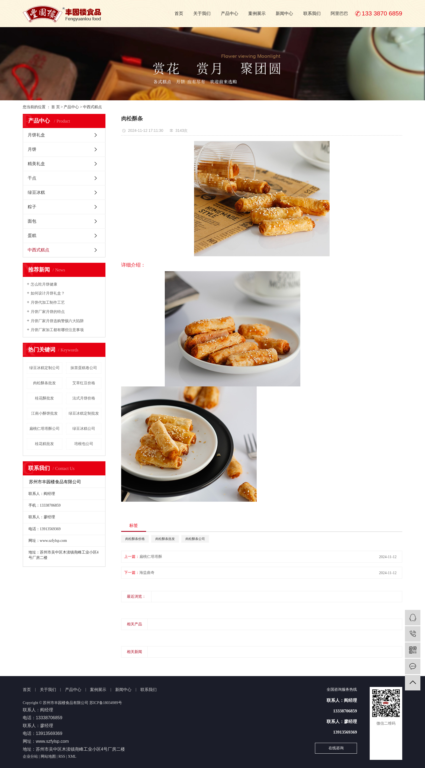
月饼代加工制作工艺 (48, 302)
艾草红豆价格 (83, 383)
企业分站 (30, 756)
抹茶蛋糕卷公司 (83, 368)
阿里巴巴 (339, 13)
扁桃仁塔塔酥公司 (44, 429)
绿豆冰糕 (36, 192)
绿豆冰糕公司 (83, 429)
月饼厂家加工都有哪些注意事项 (57, 330)
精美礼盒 (36, 163)
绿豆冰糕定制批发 (84, 413)
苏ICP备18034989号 (105, 703)
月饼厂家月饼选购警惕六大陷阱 (57, 321)
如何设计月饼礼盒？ (48, 293)
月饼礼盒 (36, 135)
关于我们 (202, 13)
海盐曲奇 (146, 573)
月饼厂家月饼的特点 (48, 312)
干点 (32, 178)
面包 (32, 221)
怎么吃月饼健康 (44, 284)
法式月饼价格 (83, 398)
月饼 (32, 149)
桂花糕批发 (44, 444)
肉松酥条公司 (195, 539)
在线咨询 (336, 748)
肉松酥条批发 (44, 383)
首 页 (55, 107)
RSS (62, 756)
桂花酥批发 (44, 398)
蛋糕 (32, 235)
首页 (179, 13)
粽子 (32, 206)
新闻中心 (284, 13)
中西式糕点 (92, 107)
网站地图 (48, 756)
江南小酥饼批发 (44, 413)
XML (72, 756)
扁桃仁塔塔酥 (150, 557)
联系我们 (312, 13)
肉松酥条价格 (135, 539)
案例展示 (257, 13)
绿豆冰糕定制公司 (44, 368)
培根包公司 (83, 444)
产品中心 (229, 13)
